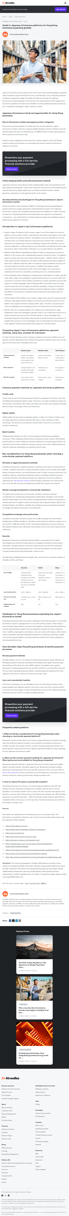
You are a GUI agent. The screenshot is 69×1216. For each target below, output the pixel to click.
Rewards (38, 1144)
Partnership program (42, 1141)
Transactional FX (7, 1176)
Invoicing (4, 1151)
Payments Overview (8, 1129)
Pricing (38, 1104)
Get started (60, 9)
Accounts (5, 1169)
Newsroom (39, 1160)
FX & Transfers (6, 1095)
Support (38, 1166)
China (27, 883)
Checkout (5, 1132)
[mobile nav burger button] (65, 3)
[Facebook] (2, 1195)
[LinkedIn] (8, 1195)
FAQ (37, 1163)
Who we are (39, 1125)
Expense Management (9, 1114)
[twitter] (13, 920)
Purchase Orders (7, 1120)
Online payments (20, 17)
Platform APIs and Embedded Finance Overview (17, 1163)
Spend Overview (7, 1107)
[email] (20, 920)
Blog (10, 17)
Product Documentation (43, 1113)
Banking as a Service (42, 1089)
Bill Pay (4, 1117)
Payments (5, 1173)
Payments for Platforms (43, 1095)
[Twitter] (5, 1195)
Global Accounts (7, 1092)
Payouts (4, 1179)
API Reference (40, 1116)
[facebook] (10, 920)
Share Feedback (41, 1169)
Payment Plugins (7, 1135)
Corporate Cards (7, 1111)
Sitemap (28, 1192)
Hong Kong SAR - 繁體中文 (38, 883)
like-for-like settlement (10, 773)
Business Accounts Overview (11, 1089)
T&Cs (14, 1208)
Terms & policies (41, 1132)
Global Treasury (40, 1092)
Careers (38, 1138)
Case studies (40, 1157)
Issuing (4, 1182)
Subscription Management (10, 1154)
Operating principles (42, 1129)
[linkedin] (16, 920)
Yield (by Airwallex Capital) (10, 1098)
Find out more (11, 169)
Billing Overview (7, 1148)
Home (4, 17)
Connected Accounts (8, 1166)
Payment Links (6, 1139)
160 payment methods (22, 481)
